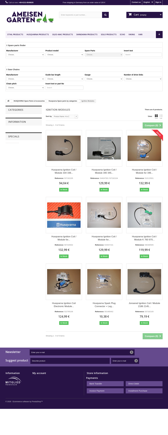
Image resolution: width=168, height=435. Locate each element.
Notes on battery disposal (16, 405)
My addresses (38, 388)
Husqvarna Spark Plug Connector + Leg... (104, 305)
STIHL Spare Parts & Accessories (22, 127)
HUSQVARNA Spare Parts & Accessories (19, 134)
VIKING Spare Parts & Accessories (22, 141)
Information (17, 168)
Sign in (158, 2)
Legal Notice (15, 180)
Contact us (136, 2)
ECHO (122, 34)
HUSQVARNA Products (38, 34)
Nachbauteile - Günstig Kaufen (23, 151)
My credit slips (38, 384)
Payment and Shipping (19, 176)
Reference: (59, 178)
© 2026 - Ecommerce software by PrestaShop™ (24, 428)
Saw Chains (13, 116)
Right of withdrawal (14, 398)
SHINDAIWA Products (86, 34)
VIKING (132, 34)
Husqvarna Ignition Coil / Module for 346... (144, 171)
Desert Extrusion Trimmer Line (21, 147)
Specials (13, 198)
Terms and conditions (18, 184)
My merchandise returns (42, 381)
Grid (156, 116)
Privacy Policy (15, 188)
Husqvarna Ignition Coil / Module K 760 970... (144, 238)
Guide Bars (12, 122)
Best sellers (10, 381)
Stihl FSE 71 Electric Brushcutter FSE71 (30, 207)
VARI (140, 34)
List (161, 116)
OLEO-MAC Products (62, 34)
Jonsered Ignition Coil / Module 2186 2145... (144, 305)
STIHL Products (15, 34)
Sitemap (9, 409)
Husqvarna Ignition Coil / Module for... (63, 238)
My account (39, 373)
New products (11, 377)
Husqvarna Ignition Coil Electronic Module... (64, 305)
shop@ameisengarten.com (107, 388)
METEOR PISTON (17, 157)
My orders (36, 377)
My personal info (39, 391)
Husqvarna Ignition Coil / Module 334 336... (63, 171)
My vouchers (37, 395)
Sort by (49, 116)
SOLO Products (108, 34)
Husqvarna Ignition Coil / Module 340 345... (104, 171)
